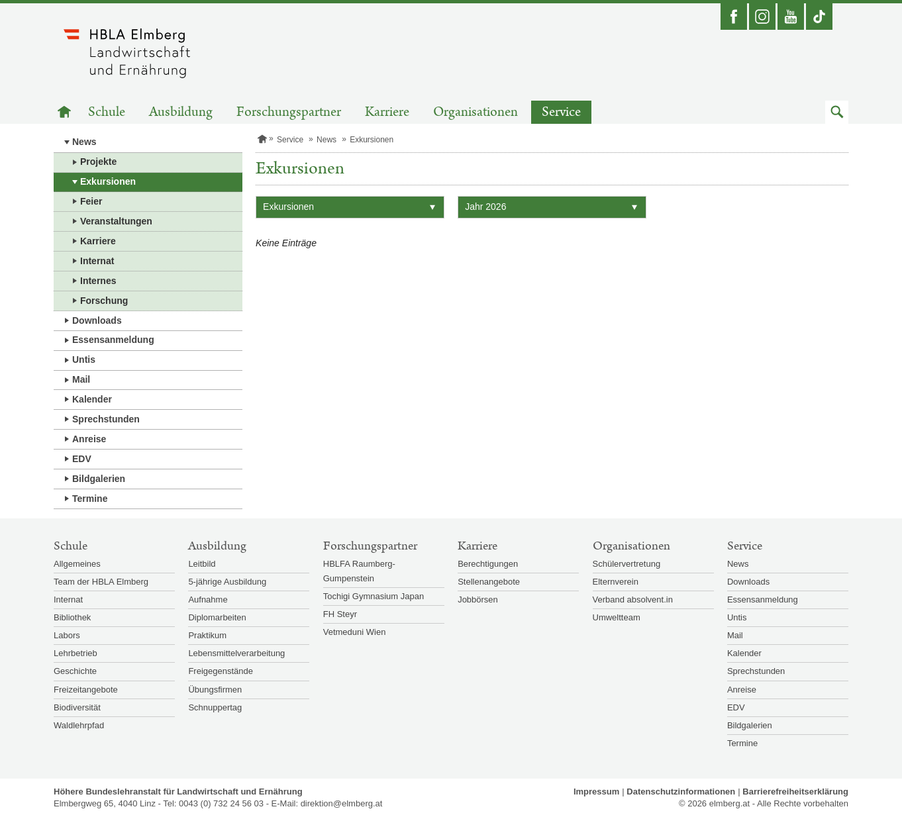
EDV (81, 459)
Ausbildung (181, 112)
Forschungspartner (288, 112)
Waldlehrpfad (79, 725)
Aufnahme (207, 599)
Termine (89, 498)
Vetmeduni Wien (354, 632)
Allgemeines (77, 564)
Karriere (387, 112)
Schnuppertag (215, 707)
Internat (97, 261)
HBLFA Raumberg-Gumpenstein (359, 571)
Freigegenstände (220, 671)
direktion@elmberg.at (342, 803)
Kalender (92, 399)
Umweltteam (616, 617)
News (84, 141)
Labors (67, 635)
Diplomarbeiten (217, 617)
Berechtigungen (488, 564)
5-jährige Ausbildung (227, 582)
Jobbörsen (478, 599)
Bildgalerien (98, 478)
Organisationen (475, 112)
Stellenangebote (489, 582)
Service (561, 112)
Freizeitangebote (86, 690)
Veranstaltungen (116, 221)
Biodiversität (77, 707)
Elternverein (615, 582)
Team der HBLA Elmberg (101, 582)
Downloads (97, 320)
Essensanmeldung (113, 339)
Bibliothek (72, 617)
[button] (836, 112)
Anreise (89, 439)
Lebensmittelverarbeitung (236, 653)
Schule (106, 112)
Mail (81, 379)
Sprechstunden (106, 419)
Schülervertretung (627, 564)
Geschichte (75, 671)
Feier (91, 201)
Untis (83, 359)
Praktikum (207, 635)
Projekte (98, 161)
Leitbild (201, 564)
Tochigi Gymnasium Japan (373, 596)
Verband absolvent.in (633, 599)
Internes (98, 280)
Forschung (104, 300)
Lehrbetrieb (75, 653)
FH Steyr (340, 614)
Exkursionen (108, 181)
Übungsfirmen (215, 690)
